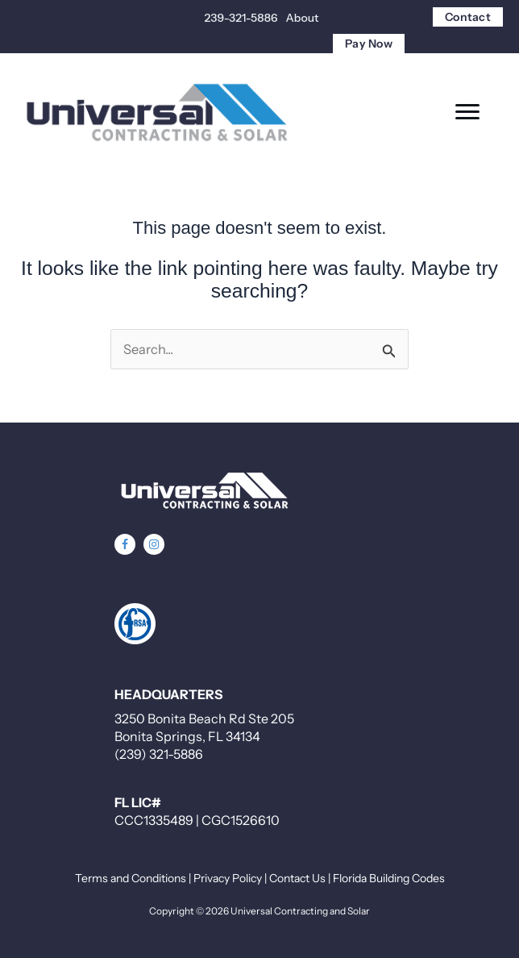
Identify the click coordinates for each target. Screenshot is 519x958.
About (302, 17)
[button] (124, 544)
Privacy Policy (227, 878)
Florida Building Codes (389, 878)
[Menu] (467, 112)
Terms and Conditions (130, 878)
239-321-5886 (241, 17)
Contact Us (297, 878)
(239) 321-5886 (158, 754)
